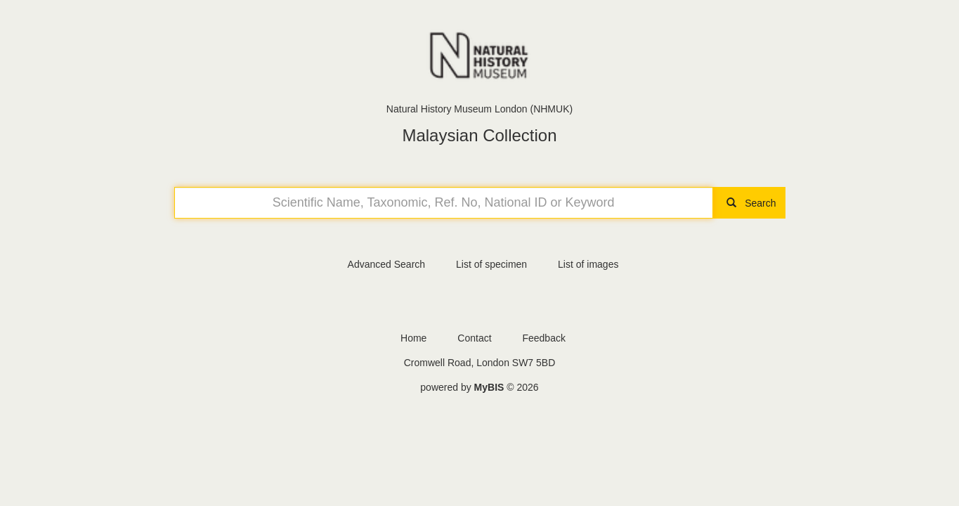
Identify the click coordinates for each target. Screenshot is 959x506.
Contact (474, 338)
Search (749, 203)
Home (413, 338)
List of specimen (491, 264)
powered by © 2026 (479, 387)
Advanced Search (387, 264)
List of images (588, 264)
